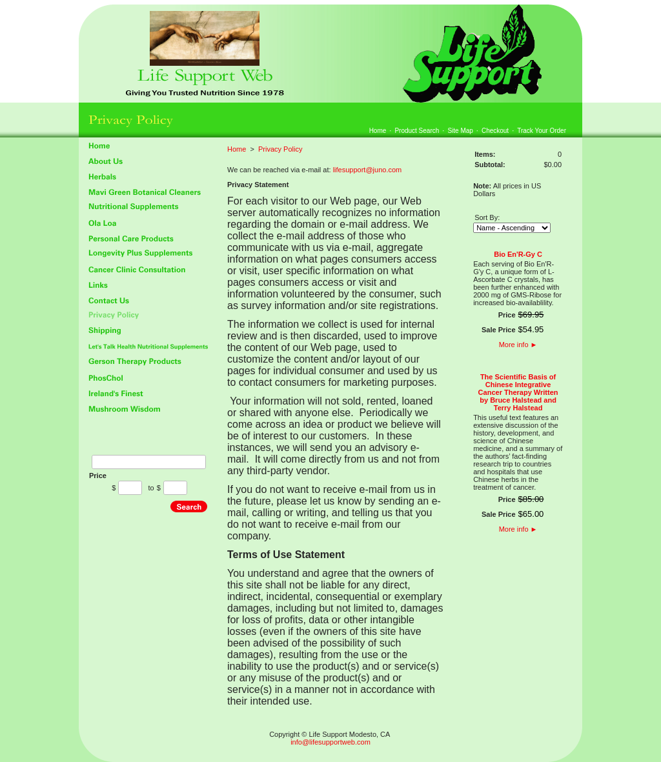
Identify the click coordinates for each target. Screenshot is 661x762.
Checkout (495, 130)
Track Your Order (541, 130)
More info (518, 344)
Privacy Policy (280, 149)
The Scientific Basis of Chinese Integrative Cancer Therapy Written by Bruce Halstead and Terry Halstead (518, 392)
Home (378, 130)
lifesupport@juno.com (367, 170)
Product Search (416, 130)
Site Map (460, 130)
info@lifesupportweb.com (330, 742)
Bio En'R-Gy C (518, 254)
